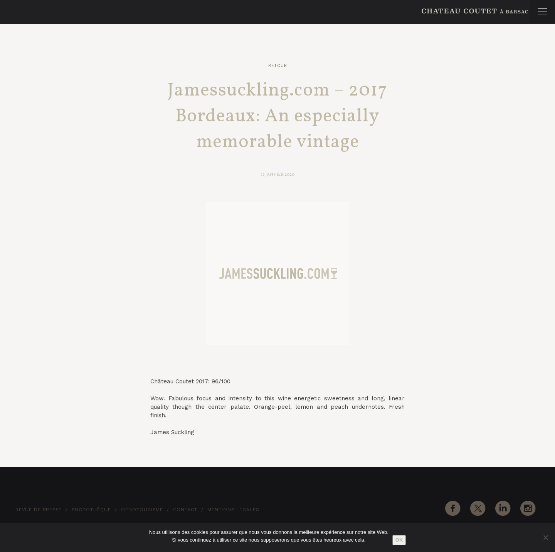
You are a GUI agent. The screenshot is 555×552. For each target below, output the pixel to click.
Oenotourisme (142, 509)
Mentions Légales (233, 509)
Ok (399, 540)
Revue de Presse (38, 509)
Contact (185, 509)
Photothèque (91, 509)
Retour (277, 65)
